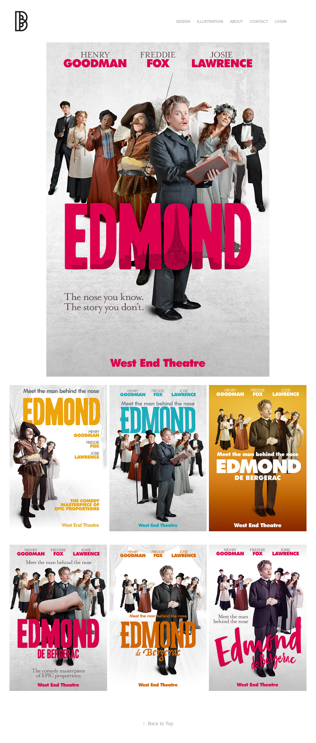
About (236, 21)
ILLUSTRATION (210, 21)
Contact (259, 21)
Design (183, 21)
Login (280, 21)
